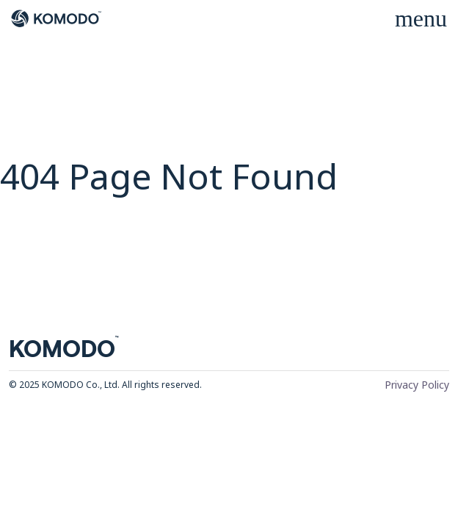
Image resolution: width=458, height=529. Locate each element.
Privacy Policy (417, 385)
